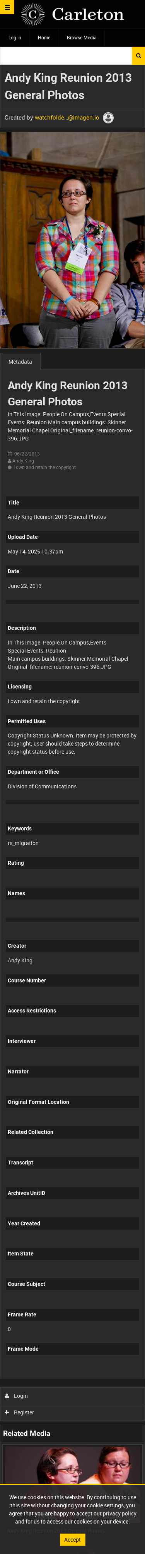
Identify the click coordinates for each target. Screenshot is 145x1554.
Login (16, 1395)
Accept (72, 1539)
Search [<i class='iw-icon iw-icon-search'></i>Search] (138, 55)
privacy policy (119, 1513)
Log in (15, 37)
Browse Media (82, 37)
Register (19, 1412)
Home (44, 37)
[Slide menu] (7, 7)
